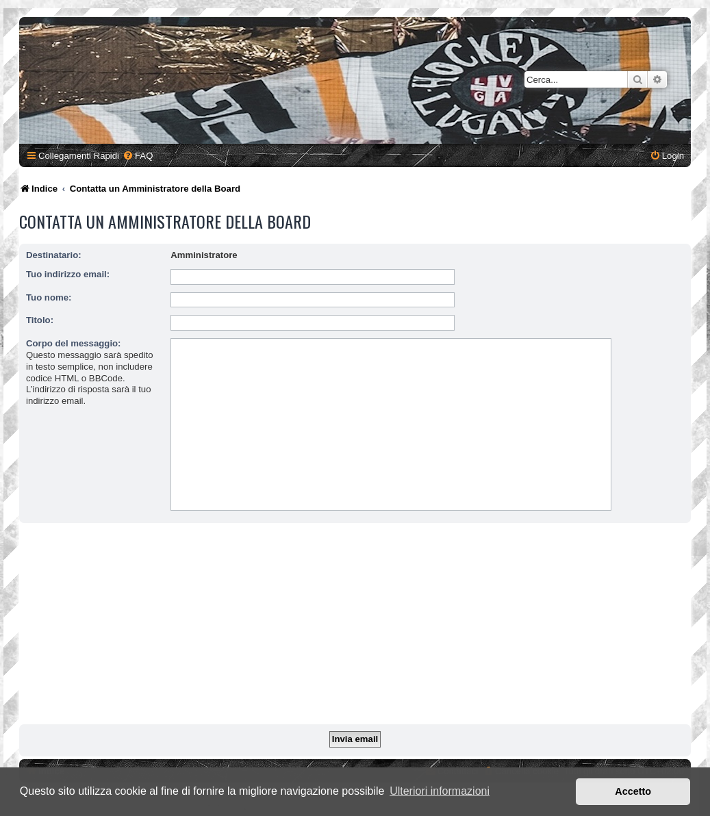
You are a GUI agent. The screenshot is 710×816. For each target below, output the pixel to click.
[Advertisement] (357, 626)
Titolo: (39, 320)
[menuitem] (138, 156)
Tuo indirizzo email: (68, 274)
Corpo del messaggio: (73, 343)
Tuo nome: (48, 297)
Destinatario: (53, 255)
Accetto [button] (633, 791)
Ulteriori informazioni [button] (440, 791)
